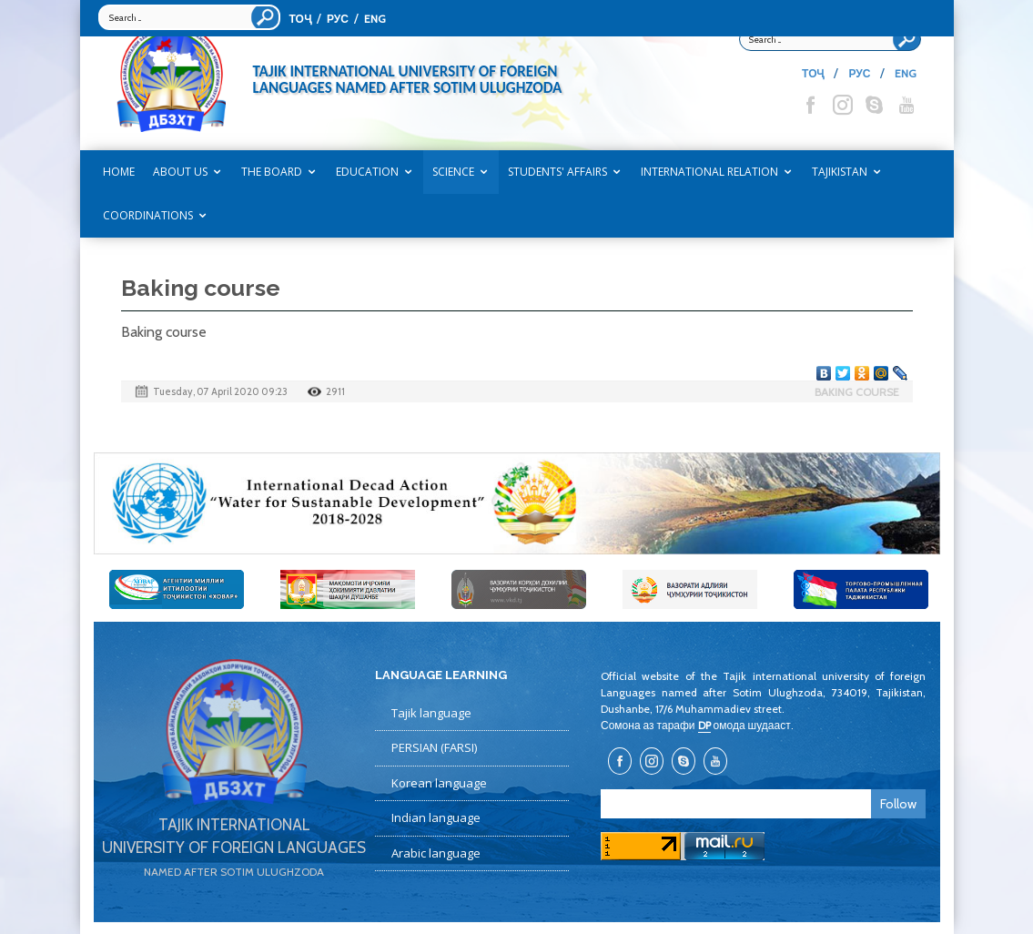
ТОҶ (300, 18)
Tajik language (431, 713)
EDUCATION (367, 171)
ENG (375, 18)
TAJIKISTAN (839, 171)
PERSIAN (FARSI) (434, 747)
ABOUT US (180, 171)
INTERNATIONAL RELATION (709, 171)
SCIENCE (453, 171)
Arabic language (436, 853)
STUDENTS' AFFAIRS (557, 171)
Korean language (439, 783)
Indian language (436, 817)
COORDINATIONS (148, 215)
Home (119, 171)
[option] (517, 503)
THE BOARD (271, 171)
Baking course (857, 392)
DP (704, 725)
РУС (338, 18)
